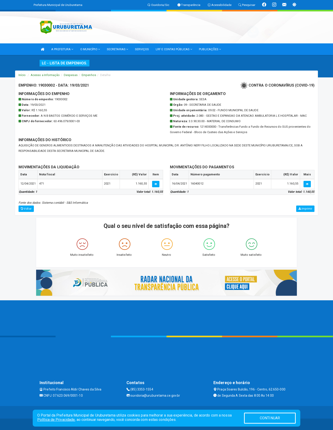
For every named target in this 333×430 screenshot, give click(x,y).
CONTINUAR (270, 418)
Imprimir (305, 208)
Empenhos (89, 75)
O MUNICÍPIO (90, 49)
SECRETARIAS (117, 49)
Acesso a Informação (45, 75)
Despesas (71, 75)
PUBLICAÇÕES (210, 49)
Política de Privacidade (56, 419)
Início (22, 75)
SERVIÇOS (142, 49)
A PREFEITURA (62, 49)
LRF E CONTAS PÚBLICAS (174, 49)
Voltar (26, 208)
